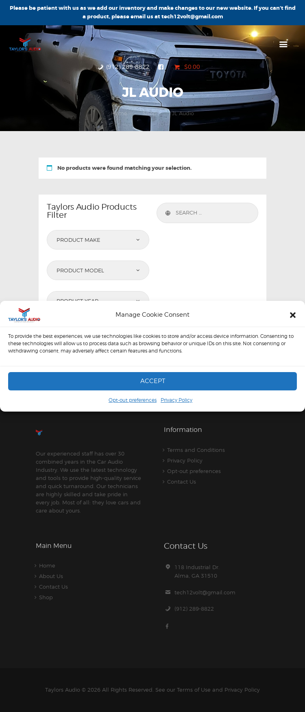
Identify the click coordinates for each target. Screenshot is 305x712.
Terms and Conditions (196, 450)
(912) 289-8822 (194, 608)
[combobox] (98, 239)
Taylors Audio (62, 689)
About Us (51, 576)
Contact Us (181, 481)
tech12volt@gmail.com (204, 592)
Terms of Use (194, 689)
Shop (150, 113)
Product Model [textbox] (80, 270)
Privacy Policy (176, 400)
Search (167, 213)
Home (119, 113)
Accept (152, 381)
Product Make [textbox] (78, 240)
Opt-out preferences (133, 400)
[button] (293, 315)
